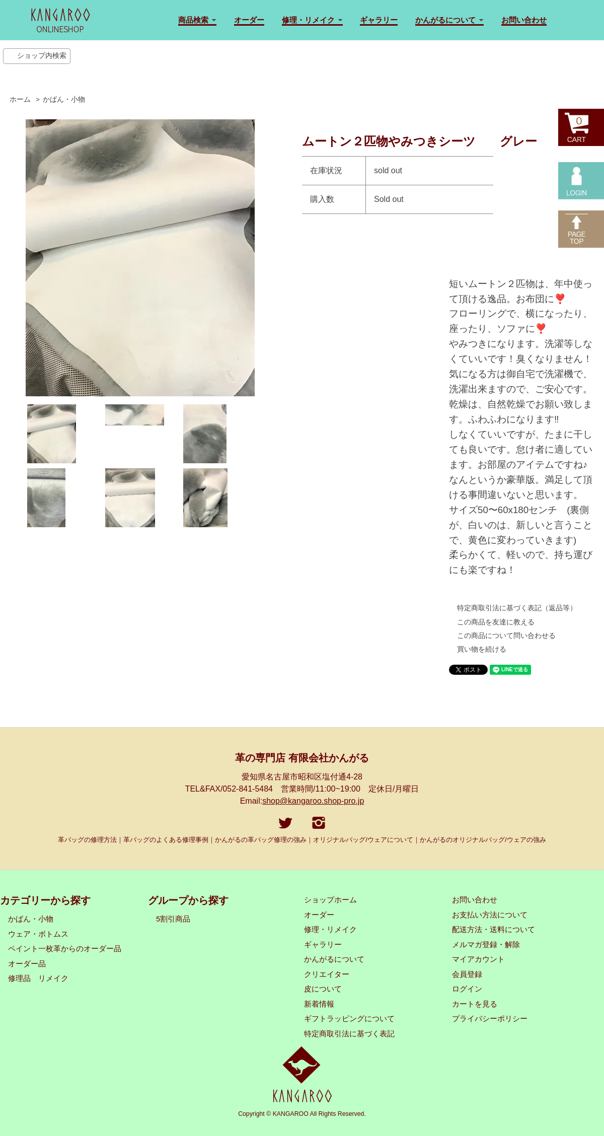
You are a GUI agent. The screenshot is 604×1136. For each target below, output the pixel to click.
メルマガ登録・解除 (486, 945)
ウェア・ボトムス (38, 934)
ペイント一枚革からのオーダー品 (64, 949)
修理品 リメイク (38, 978)
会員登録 (467, 974)
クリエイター (326, 974)
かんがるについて (334, 959)
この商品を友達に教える (496, 622)
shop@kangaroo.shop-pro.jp (313, 801)
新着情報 (319, 1004)
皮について (323, 989)
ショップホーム (330, 900)
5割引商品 (173, 919)
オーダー (249, 20)
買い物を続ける (481, 649)
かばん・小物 (64, 99)
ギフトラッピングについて (349, 1019)
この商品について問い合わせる (506, 635)
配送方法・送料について (493, 930)
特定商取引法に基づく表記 (349, 1034)
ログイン (467, 989)
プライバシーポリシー (489, 1019)
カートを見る (474, 1004)
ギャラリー (379, 20)
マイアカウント (478, 959)
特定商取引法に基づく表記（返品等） (517, 608)
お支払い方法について (489, 915)
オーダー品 (27, 964)
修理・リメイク (330, 930)
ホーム (20, 99)
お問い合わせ (524, 20)
